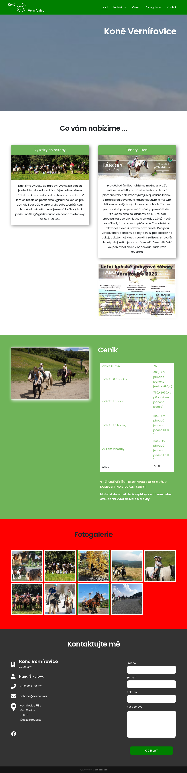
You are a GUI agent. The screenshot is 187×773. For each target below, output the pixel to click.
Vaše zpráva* (135, 706)
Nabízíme (119, 7)
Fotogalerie (153, 7)
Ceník (136, 7)
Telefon (132, 692)
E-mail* (131, 677)
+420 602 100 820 (31, 686)
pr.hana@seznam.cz (33, 696)
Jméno (131, 663)
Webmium (101, 769)
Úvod (104, 7)
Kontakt (172, 7)
